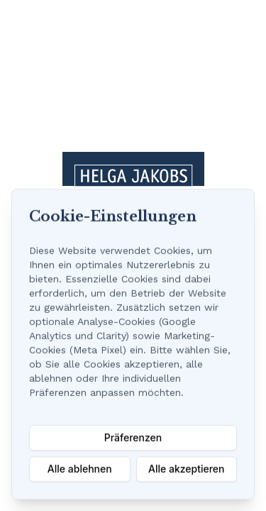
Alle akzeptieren (186, 469)
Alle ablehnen (80, 469)
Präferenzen (133, 438)
